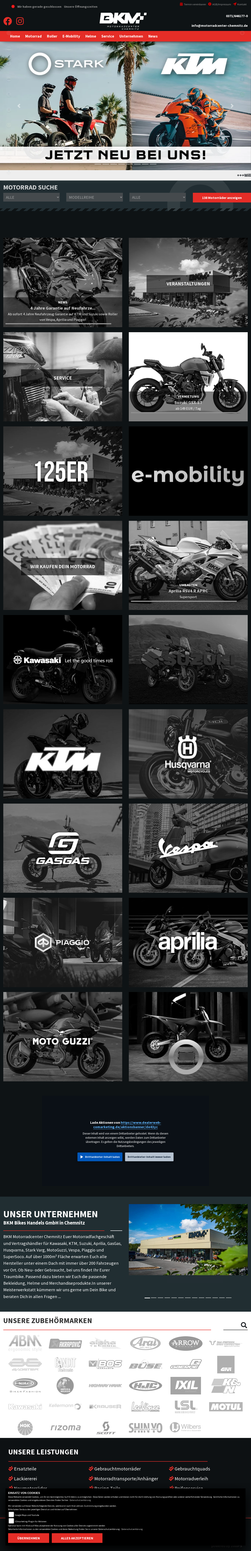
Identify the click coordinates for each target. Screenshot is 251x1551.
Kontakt (240, 4)
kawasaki (8, 48)
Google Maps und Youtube (27, 1515)
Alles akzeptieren (77, 1538)
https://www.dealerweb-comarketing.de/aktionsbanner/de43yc (127, 1124)
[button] (33, 36)
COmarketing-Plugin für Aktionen (31, 1521)
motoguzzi (8, 155)
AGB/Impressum (219, 4)
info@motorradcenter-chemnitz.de (220, 25)
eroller (8, 33)
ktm (8, 79)
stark (8, 125)
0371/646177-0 (237, 16)
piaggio (8, 171)
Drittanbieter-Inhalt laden (102, 1156)
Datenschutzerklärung (80, 1500)
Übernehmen (28, 1538)
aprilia (8, 140)
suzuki (8, 63)
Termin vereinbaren (193, 4)
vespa (8, 186)
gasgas (8, 109)
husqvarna (8, 94)
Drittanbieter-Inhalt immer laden (149, 1156)
